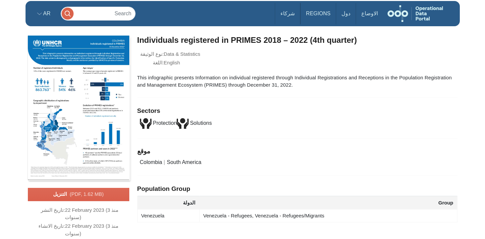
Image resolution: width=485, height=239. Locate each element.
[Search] (98, 13)
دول (345, 13)
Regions (318, 13)
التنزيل (78, 195)
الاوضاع (369, 13)
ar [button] (46, 13)
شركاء (287, 13)
